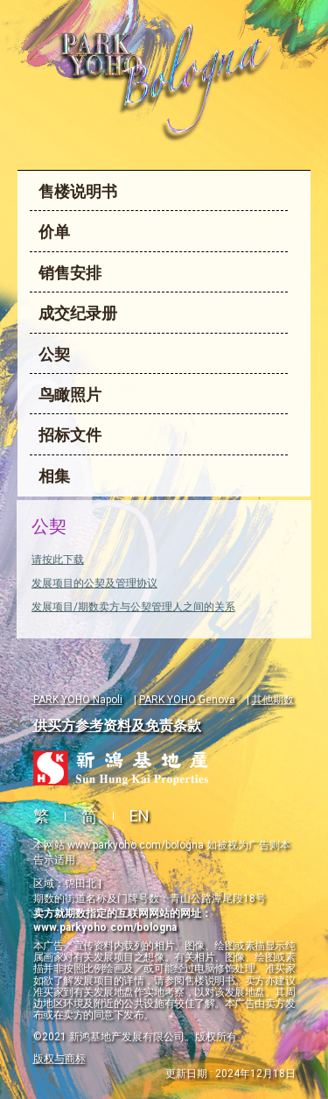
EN (139, 816)
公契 (54, 354)
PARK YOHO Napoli (77, 700)
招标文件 (69, 435)
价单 (54, 231)
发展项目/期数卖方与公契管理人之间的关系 (133, 607)
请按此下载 (57, 559)
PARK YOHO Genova (187, 700)
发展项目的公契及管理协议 (94, 583)
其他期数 (273, 700)
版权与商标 (59, 1059)
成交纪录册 (77, 313)
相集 (54, 476)
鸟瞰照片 (69, 394)
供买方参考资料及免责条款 (117, 725)
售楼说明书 (77, 191)
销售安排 (69, 273)
